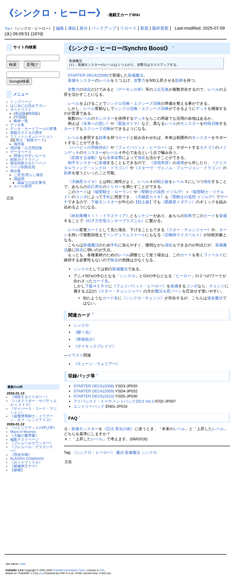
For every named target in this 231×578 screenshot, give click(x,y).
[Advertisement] (30, 290)
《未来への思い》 (94, 123)
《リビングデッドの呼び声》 (33, 428)
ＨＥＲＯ (100, 286)
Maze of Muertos (23, 431)
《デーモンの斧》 (129, 89)
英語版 (20, 113)
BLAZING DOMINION (27, 458)
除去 (79, 250)
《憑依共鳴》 (21, 454)
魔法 (120, 452)
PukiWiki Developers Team (69, 570)
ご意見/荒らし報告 (28, 175)
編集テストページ (24, 439)
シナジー (145, 215)
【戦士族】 (143, 202)
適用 (180, 162)
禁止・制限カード (30, 140)
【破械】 (17, 470)
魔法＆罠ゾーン (168, 291)
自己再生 (95, 186)
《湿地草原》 (161, 162)
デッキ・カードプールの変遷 (33, 129)
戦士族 (163, 181)
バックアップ (103, 28)
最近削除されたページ (28, 163)
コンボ (81, 197)
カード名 (100, 281)
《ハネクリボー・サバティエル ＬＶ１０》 (33, 402)
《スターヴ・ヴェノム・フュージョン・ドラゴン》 (178, 168)
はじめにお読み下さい (28, 105)
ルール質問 (23, 186)
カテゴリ (207, 147)
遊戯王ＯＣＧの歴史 (26, 132)
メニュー (21, 94)
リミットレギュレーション (31, 136)
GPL (102, 570)
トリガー (114, 186)
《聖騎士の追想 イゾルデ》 (161, 191)
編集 (60, 28)
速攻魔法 (215, 298)
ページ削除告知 (22, 167)
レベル (104, 80)
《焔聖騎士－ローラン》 (112, 191)
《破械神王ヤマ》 (24, 466)
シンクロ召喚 (118, 103)
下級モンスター (104, 202)
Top (7, 28)
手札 (106, 197)
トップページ (21, 102)
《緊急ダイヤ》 (127, 123)
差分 (83, 28)
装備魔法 (135, 75)
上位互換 (161, 89)
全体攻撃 (114, 157)
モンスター (104, 118)
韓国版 (33, 113)
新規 (144, 28)
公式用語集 (33, 148)
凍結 (72, 28)
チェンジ (217, 286)
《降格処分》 (85, 339)
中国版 (20, 117)
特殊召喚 (211, 123)
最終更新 (160, 28)
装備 (103, 162)
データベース (21, 152)
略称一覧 (21, 121)
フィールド (213, 255)
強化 (87, 89)
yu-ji (41, 573)
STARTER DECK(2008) (88, 75)
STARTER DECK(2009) (93, 391)
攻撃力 (139, 80)
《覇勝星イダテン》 (178, 202)
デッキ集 (17, 125)
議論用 (19, 178)
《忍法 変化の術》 (118, 429)
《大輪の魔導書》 (24, 435)
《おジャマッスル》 (26, 462)
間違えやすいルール (30, 155)
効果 (179, 80)
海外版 (19, 144)
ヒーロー (183, 276)
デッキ (201, 108)
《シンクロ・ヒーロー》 (54, 13)
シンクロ (81, 269)
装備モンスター (81, 80)
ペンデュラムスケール (126, 235)
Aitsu (23, 563)
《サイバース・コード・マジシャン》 (33, 410)
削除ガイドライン (24, 159)
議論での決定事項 (31, 182)
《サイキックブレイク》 (94, 346)
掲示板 (15, 171)
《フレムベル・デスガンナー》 (31, 449)
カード (70, 128)
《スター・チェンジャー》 (188, 229)
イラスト (75, 355)
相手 (72, 162)
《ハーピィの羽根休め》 (89, 147)
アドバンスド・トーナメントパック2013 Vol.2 (113, 401)
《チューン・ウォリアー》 (96, 364)
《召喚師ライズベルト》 (182, 235)
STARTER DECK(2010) (93, 396)
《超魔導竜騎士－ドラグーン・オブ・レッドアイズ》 (31, 418)
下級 (89, 286)
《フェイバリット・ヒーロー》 (141, 147)
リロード (128, 28)
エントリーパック (88, 406)
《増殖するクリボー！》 (30, 397)
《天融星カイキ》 (83, 181)
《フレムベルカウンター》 (31, 443)
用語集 (15, 148)
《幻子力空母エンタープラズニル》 (114, 221)
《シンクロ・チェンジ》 (143, 298)
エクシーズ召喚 (147, 103)
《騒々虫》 (83, 332)
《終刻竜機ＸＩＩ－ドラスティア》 (99, 215)
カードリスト (21, 109)
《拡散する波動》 (83, 157)
